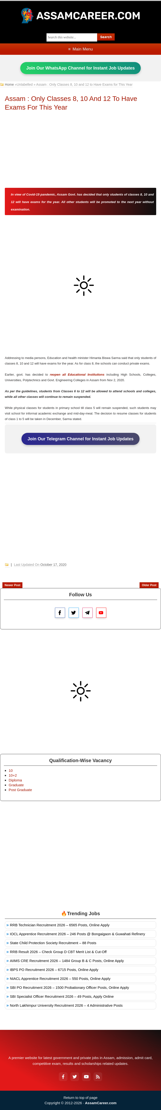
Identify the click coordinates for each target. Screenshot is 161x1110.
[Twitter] (74, 1076)
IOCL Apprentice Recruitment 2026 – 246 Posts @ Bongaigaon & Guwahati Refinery (77, 934)
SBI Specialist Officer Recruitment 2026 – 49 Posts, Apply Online (62, 996)
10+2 (13, 775)
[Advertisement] (80, 150)
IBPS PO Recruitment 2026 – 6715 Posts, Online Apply (54, 970)
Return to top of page (81, 1098)
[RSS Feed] (98, 1076)
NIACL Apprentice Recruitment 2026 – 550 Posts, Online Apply (60, 979)
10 (11, 770)
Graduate (16, 785)
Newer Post (12, 585)
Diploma (15, 780)
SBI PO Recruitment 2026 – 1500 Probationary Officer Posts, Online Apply (69, 987)
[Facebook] (63, 1076)
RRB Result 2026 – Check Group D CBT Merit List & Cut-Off (58, 952)
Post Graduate (20, 790)
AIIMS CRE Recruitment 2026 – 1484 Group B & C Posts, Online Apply (67, 961)
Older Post (149, 585)
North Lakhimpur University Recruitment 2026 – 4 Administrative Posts (66, 1005)
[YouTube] (86, 1076)
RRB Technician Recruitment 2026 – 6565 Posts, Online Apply (59, 925)
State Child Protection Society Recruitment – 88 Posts (53, 943)
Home (9, 84)
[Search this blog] (72, 37)
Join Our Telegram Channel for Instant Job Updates (80, 438)
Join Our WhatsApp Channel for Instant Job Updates (80, 68)
